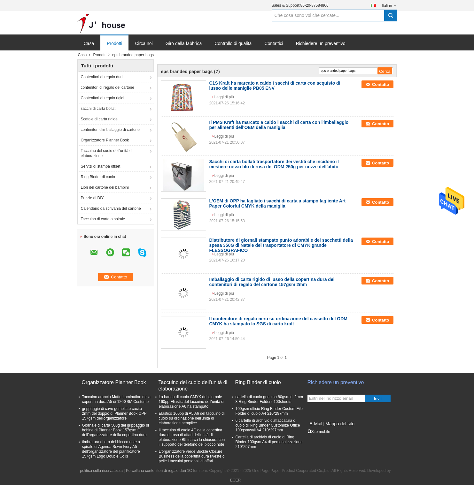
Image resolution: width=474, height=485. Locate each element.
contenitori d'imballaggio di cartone (110, 129)
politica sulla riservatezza (101, 470)
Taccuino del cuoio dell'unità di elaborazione (107, 153)
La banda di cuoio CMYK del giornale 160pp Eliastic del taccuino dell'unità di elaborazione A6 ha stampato (191, 402)
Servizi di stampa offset (100, 166)
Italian (389, 5)
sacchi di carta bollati (98, 108)
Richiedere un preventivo (321, 43)
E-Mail (316, 423)
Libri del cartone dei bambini (105, 187)
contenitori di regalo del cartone (107, 87)
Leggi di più (224, 97)
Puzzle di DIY (92, 198)
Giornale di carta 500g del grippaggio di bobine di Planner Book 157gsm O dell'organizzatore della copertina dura (115, 430)
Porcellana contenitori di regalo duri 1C (159, 470)
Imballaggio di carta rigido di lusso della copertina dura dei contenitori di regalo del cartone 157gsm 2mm (272, 282)
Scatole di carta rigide (99, 119)
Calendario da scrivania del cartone (111, 208)
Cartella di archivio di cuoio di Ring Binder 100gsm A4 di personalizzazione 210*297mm (269, 442)
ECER (235, 480)
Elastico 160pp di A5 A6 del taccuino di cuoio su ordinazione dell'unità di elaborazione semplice (192, 418)
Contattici (273, 43)
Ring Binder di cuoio (98, 177)
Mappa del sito (339, 423)
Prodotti (114, 43)
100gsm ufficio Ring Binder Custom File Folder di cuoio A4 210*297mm (269, 411)
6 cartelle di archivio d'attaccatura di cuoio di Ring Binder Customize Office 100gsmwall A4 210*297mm (268, 425)
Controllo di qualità (233, 43)
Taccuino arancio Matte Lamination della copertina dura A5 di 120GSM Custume (116, 399)
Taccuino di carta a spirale (103, 219)
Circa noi (143, 43)
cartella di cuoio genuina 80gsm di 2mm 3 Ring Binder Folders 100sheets (269, 399)
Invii (378, 398)
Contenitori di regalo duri (102, 77)
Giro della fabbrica (184, 43)
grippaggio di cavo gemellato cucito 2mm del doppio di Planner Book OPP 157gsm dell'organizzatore (114, 413)
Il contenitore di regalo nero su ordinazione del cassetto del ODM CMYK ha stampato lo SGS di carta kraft (278, 321)
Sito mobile (318, 431)
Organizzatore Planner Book (105, 140)
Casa (89, 43)
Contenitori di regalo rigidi (102, 98)
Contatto (380, 84)
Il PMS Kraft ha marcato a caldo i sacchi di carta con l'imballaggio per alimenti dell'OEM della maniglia (279, 125)
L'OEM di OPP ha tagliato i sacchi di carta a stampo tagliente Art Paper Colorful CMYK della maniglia (277, 203)
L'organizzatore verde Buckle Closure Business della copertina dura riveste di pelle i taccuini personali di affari (192, 456)
